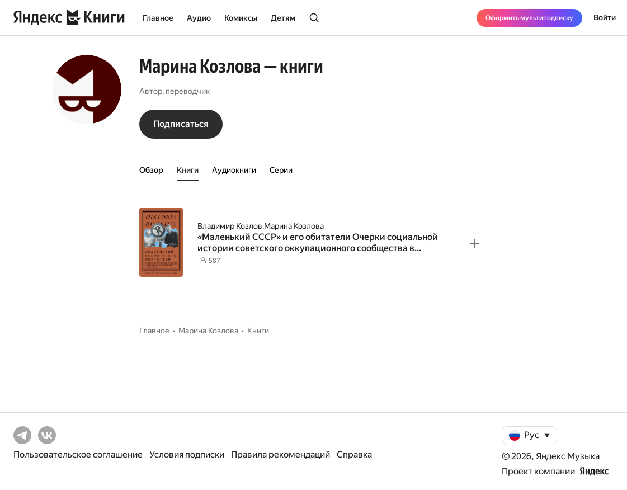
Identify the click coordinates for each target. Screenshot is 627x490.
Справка (354, 454)
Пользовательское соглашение (78, 454)
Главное (158, 17)
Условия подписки (186, 454)
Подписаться (181, 124)
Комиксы (240, 17)
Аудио (199, 17)
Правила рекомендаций (280, 454)
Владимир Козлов (229, 226)
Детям (283, 17)
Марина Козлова (294, 226)
